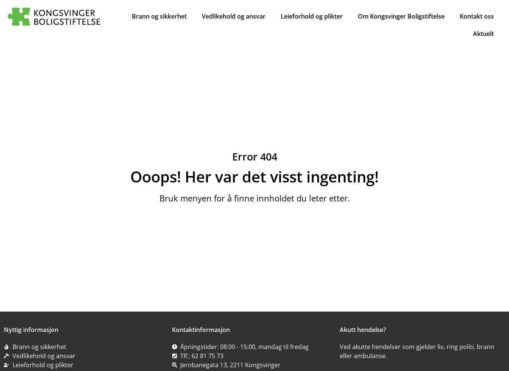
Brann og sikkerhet (159, 16)
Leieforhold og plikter (312, 16)
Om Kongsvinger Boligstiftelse (401, 16)
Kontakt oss (477, 16)
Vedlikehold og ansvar (233, 16)
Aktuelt (483, 34)
